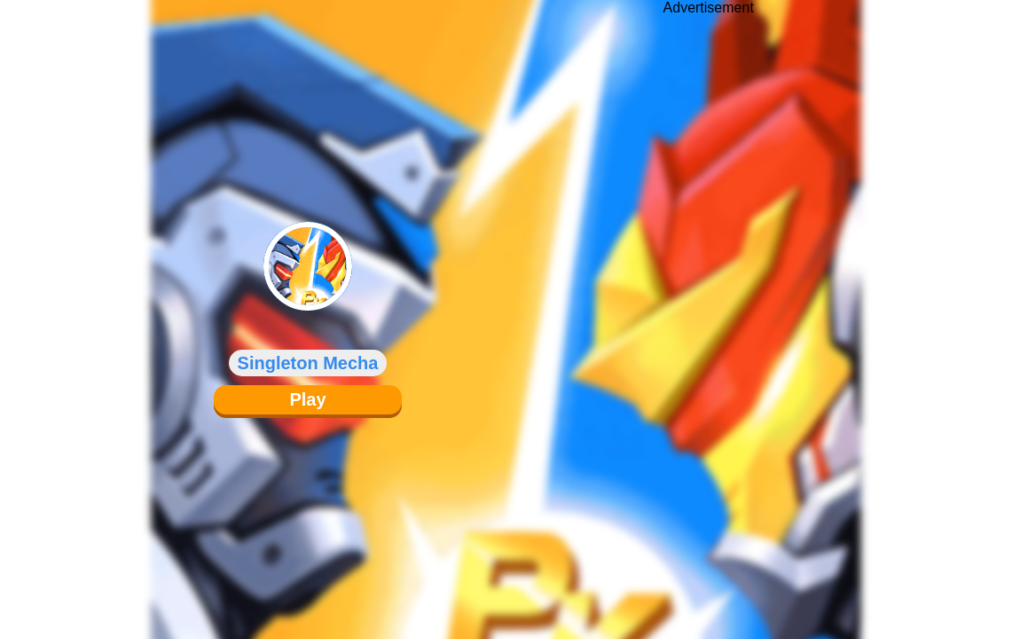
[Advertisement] (709, 306)
